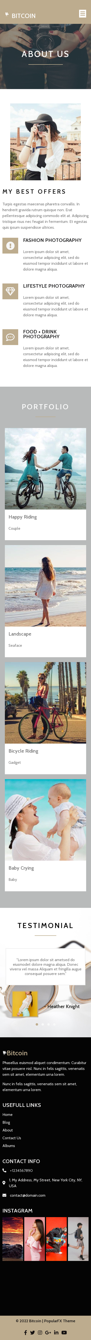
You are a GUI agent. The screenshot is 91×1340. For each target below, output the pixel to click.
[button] (37, 1024)
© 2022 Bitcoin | (30, 1321)
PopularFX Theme (59, 1321)
